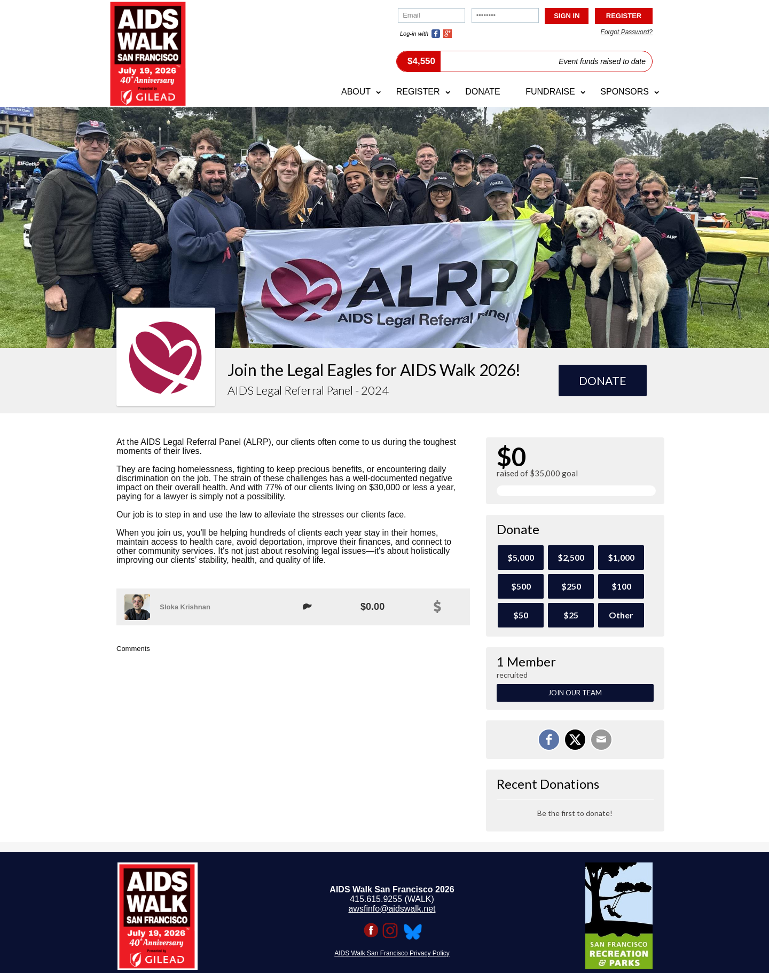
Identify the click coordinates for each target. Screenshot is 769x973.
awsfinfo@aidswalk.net (392, 908)
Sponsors (624, 91)
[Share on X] (575, 739)
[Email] (601, 739)
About (356, 91)
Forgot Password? (627, 32)
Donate (482, 91)
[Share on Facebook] (549, 739)
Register (418, 91)
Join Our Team (575, 692)
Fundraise (550, 91)
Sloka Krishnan (185, 607)
